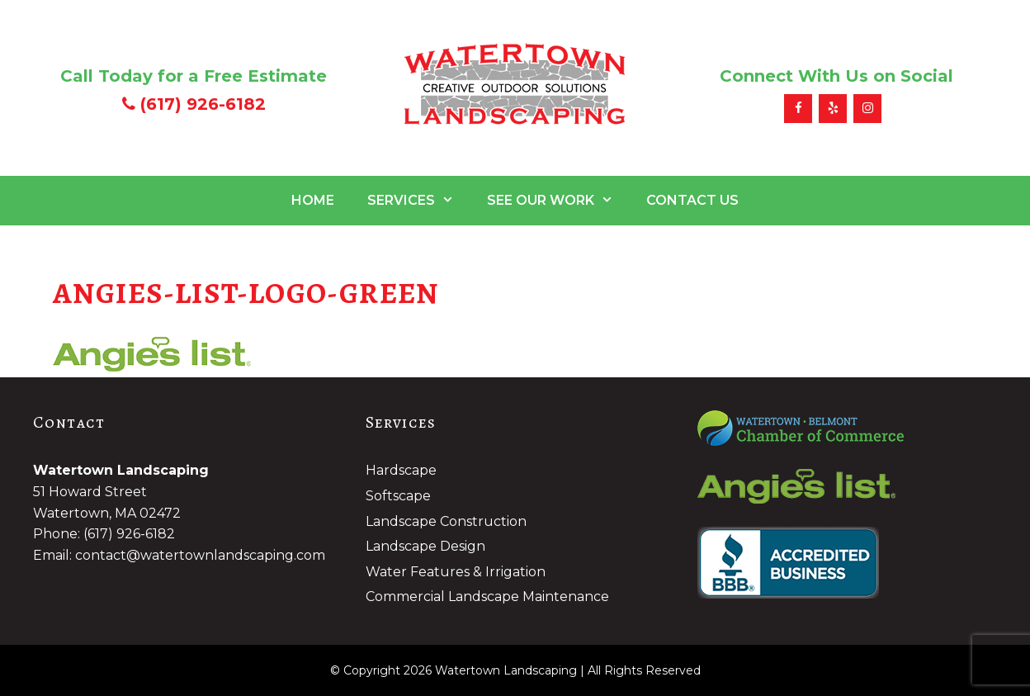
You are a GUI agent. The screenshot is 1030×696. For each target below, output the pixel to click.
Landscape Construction (446, 521)
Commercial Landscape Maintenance (487, 596)
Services (418, 200)
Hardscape (401, 470)
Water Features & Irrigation (456, 572)
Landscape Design (425, 546)
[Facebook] (798, 108)
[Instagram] (867, 108)
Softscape (398, 496)
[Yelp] (833, 108)
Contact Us (692, 200)
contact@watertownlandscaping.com (200, 555)
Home (312, 200)
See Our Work (558, 200)
